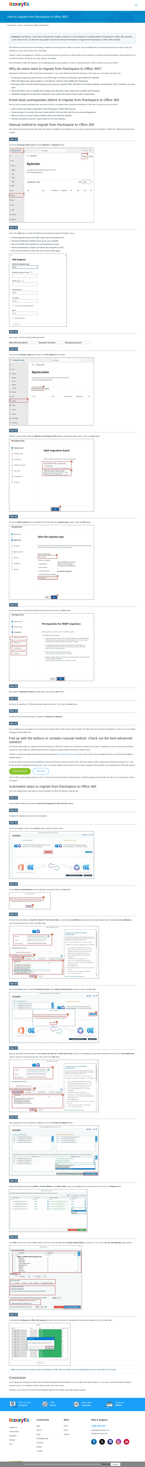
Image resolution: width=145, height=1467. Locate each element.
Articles (39, 1447)
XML (10, 1444)
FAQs (38, 1434)
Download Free (20, 771)
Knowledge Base (42, 1438)
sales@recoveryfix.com (99, 1433)
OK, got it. (115, 1464)
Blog (38, 1426)
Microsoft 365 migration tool (67, 754)
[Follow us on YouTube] (126, 1444)
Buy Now (41, 771)
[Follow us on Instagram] (118, 1444)
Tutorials (39, 1451)
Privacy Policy (14, 1431)
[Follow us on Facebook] (94, 1444)
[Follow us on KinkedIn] (110, 1444)
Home (66, 1426)
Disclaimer (13, 1436)
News (66, 1430)
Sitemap (12, 1440)
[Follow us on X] (102, 1444)
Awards (66, 1434)
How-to (38, 1430)
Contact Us (13, 1427)
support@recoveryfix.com (100, 1430)
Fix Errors (39, 1443)
